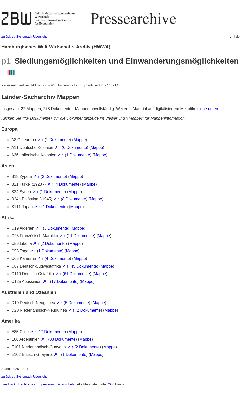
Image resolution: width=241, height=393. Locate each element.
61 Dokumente (77, 274)
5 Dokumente (77, 303)
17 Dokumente (64, 281)
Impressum (46, 384)
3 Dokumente (56, 228)
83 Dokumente (63, 339)
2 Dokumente (54, 176)
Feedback (8, 384)
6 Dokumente (75, 147)
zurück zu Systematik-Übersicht (24, 36)
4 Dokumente (67, 184)
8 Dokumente (74, 199)
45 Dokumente (84, 266)
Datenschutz (65, 384)
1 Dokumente (58, 140)
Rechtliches (26, 384)
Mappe (80, 140)
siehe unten (207, 109)
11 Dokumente (81, 236)
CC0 (111, 384)
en (231, 36)
